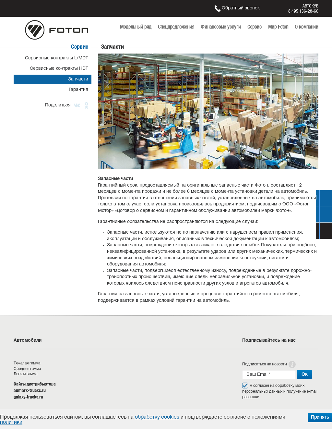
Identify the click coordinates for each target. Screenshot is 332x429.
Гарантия (78, 90)
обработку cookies (157, 417)
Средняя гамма (27, 369)
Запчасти (78, 79)
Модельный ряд (135, 27)
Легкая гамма (25, 374)
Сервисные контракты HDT (59, 69)
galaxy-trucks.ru (28, 396)
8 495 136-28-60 (303, 11)
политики (11, 422)
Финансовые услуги (221, 27)
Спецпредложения (176, 27)
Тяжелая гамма (27, 363)
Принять (320, 417)
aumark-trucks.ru (30, 390)
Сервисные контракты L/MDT (56, 58)
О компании (306, 27)
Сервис (254, 27)
